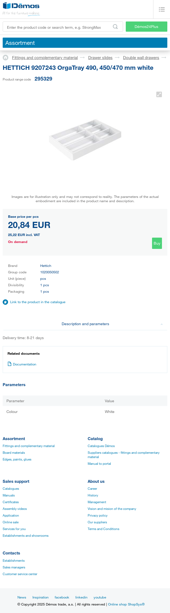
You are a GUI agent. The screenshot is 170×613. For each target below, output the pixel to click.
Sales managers (14, 567)
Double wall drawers (141, 57)
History (93, 495)
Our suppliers (97, 522)
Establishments (14, 560)
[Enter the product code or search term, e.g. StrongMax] (63, 26)
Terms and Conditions (103, 529)
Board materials (14, 452)
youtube (100, 597)
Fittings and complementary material (45, 57)
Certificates (11, 502)
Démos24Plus (146, 26)
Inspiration (40, 597)
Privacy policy (98, 515)
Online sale (11, 522)
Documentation (22, 364)
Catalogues (11, 488)
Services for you (14, 529)
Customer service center (20, 574)
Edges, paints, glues (17, 459)
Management (97, 502)
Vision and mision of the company (112, 508)
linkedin (81, 597)
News (21, 597)
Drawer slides (100, 57)
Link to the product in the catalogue (37, 302)
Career (92, 488)
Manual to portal (99, 463)
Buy (157, 243)
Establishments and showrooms (26, 535)
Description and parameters (112, 323)
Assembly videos (15, 508)
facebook (62, 597)
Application (11, 515)
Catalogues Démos (101, 446)
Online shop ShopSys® (126, 604)
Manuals (9, 495)
